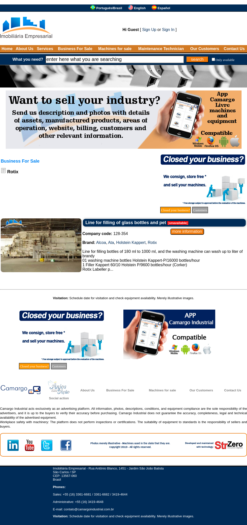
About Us (24, 49)
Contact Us (234, 49)
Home (6, 49)
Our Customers (204, 49)
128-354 (105, 234)
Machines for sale (115, 49)
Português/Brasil (109, 8)
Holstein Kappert (130, 242)
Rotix (152, 242)
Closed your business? (175, 210)
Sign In (168, 30)
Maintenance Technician (161, 49)
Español (164, 8)
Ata (111, 242)
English (140, 8)
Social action (59, 398)
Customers (200, 210)
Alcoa (101, 242)
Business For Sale (75, 49)
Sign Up (149, 30)
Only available (225, 60)
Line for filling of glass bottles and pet (125, 222)
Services (45, 49)
